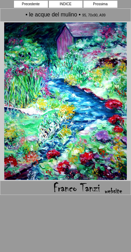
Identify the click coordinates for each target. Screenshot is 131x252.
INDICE (66, 4)
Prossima (100, 4)
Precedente (31, 4)
